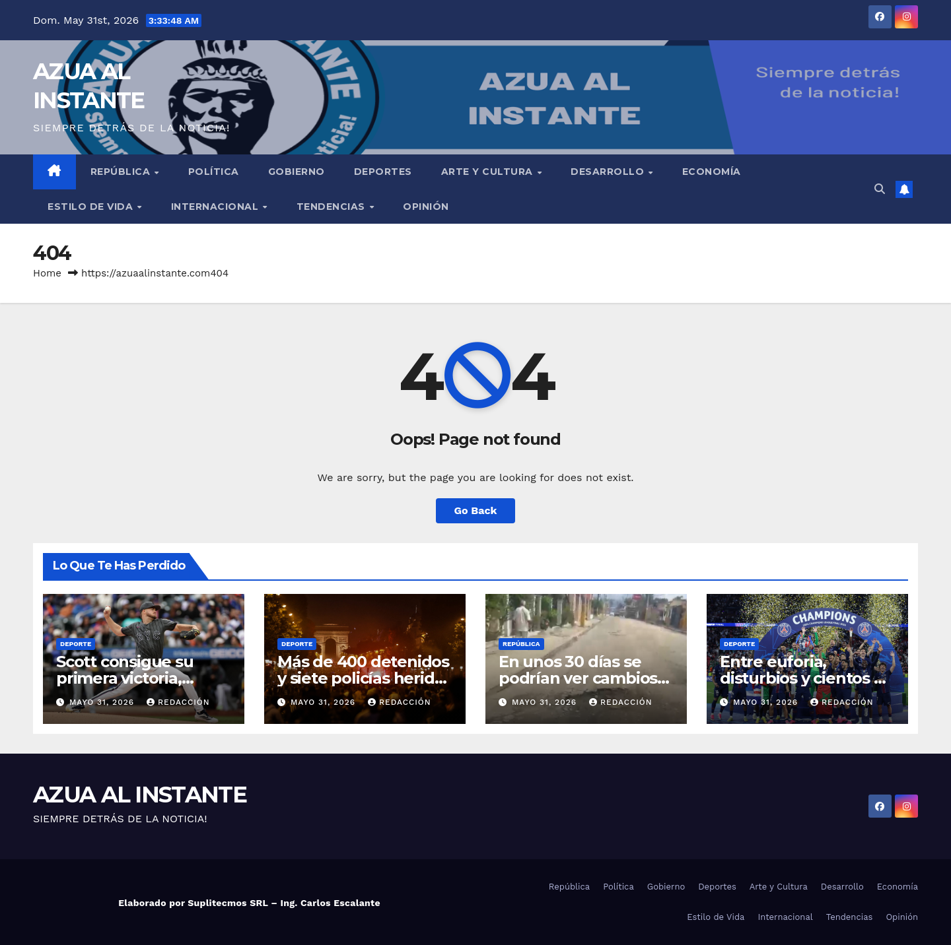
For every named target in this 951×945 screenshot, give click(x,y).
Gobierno (296, 172)
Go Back (475, 510)
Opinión (426, 206)
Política (213, 172)
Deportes (383, 172)
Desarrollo (609, 172)
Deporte (75, 643)
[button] (879, 189)
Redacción (178, 702)
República (121, 172)
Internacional (216, 206)
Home (47, 273)
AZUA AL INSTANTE (139, 794)
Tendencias (333, 206)
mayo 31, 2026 (103, 702)
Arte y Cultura (488, 172)
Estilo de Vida (92, 206)
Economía (711, 172)
